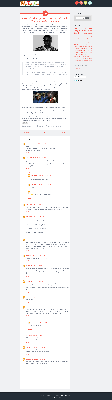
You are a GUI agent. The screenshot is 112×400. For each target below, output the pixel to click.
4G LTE (88, 48)
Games (90, 43)
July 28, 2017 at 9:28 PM (39, 347)
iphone (87, 44)
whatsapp (76, 41)
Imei (91, 52)
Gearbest (76, 60)
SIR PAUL (34, 175)
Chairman (29, 143)
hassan (33, 192)
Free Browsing (87, 33)
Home (45, 132)
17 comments (61, 126)
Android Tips (85, 58)
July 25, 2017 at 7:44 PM (39, 297)
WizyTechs (42, 126)
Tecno (76, 37)
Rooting (90, 50)
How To (80, 35)
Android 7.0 (88, 54)
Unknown (29, 157)
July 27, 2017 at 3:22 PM (43, 323)
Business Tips (84, 41)
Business (83, 48)
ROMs (90, 58)
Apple (75, 52)
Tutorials (85, 46)
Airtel (90, 37)
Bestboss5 (29, 307)
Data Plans (88, 35)
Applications (77, 39)
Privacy (60, 397)
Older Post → (66, 132)
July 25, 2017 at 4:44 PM (39, 204)
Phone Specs (86, 31)
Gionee (80, 44)
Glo (91, 41)
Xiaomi (90, 46)
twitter (81, 52)
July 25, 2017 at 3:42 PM (39, 157)
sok (27, 335)
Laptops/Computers (79, 56)
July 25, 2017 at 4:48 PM (39, 216)
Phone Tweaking (78, 54)
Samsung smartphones (83, 60)
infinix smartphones (80, 43)
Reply (27, 152)
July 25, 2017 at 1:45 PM (39, 143)
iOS (84, 44)
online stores (77, 48)
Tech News (51, 126)
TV (86, 50)
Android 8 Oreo (79, 62)
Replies (30, 172)
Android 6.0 (86, 52)
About (70, 395)
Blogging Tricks (78, 58)
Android (83, 37)
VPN (78, 52)
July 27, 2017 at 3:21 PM (43, 192)
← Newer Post (25, 132)
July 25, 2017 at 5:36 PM (38, 240)
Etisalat (89, 39)
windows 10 (88, 56)
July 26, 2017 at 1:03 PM (45, 184)
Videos (76, 44)
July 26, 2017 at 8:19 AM (44, 175)
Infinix (80, 46)
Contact (66, 395)
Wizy (56, 397)
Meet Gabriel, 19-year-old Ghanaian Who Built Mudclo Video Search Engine (45, 19)
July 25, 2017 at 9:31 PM (39, 307)
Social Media (82, 50)
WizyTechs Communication (56, 395)
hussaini (28, 255)
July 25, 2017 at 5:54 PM (39, 255)
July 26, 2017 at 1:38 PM (35, 335)
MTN (75, 35)
